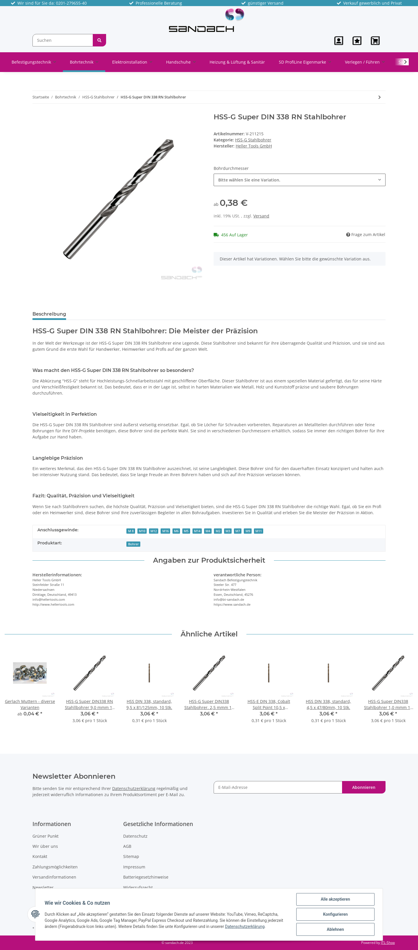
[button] (339, 40)
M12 (153, 531)
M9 (248, 531)
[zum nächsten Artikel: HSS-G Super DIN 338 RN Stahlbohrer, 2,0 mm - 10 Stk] (380, 97)
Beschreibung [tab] (49, 314)
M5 (186, 531)
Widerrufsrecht (138, 887)
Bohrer (133, 544)
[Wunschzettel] (357, 40)
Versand (261, 216)
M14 (197, 531)
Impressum (134, 867)
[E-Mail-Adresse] (278, 787)
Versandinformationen (54, 877)
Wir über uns (45, 846)
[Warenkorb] (376, 40)
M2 (218, 531)
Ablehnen (335, 929)
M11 (258, 531)
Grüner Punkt (45, 836)
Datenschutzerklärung (133, 788)
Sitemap (131, 856)
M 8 (131, 531)
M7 (237, 531)
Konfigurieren (335, 914)
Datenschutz (135, 836)
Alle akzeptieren (335, 899)
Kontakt (39, 856)
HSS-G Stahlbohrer (253, 140)
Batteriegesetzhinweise (145, 877)
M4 (208, 531)
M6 (176, 531)
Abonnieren (363, 787)
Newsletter (43, 887)
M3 (228, 531)
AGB (127, 846)
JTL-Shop (388, 942)
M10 (142, 531)
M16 (165, 531)
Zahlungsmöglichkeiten (55, 867)
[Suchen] (62, 40)
